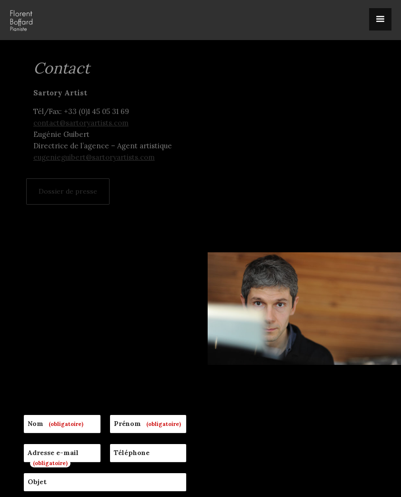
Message (42, 362)
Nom (57, 275)
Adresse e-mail (53, 309)
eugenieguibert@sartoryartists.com (94, 157)
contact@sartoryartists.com (81, 122)
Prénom (149, 275)
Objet (37, 333)
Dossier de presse (68, 191)
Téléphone (132, 304)
